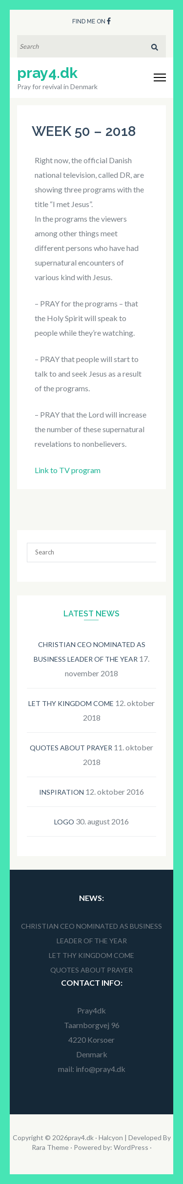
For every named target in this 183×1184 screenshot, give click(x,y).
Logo (64, 822)
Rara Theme (50, 1147)
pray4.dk (47, 72)
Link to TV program (68, 470)
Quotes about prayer (71, 748)
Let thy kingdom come (71, 703)
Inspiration (61, 792)
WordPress (131, 1147)
